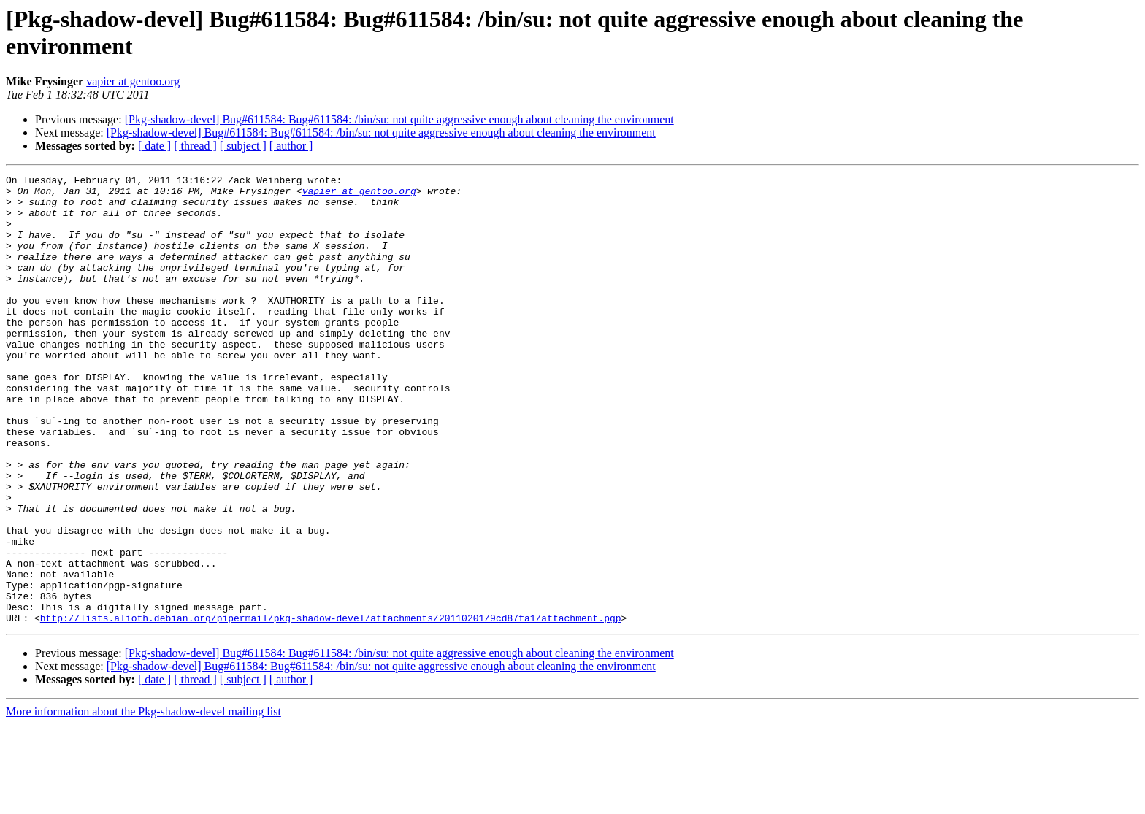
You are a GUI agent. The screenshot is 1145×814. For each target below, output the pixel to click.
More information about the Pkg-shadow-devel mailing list (143, 801)
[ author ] (291, 145)
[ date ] (154, 145)
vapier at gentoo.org (133, 81)
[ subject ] (243, 145)
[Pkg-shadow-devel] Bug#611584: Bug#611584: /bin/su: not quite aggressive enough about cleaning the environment (399, 119)
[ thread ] (195, 145)
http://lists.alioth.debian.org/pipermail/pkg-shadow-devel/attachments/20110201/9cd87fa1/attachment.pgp (330, 707)
